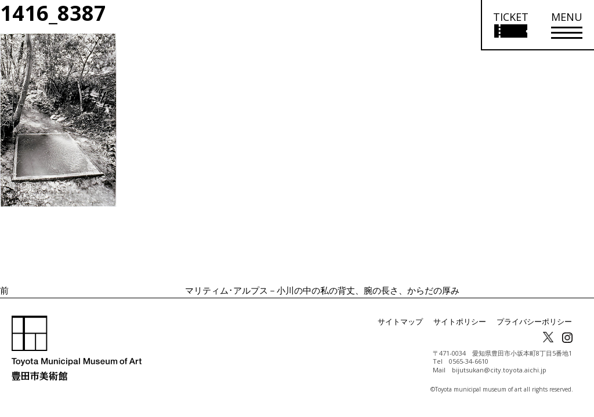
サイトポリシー (467, 322)
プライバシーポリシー (537, 322)
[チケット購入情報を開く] (510, 25)
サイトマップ (412, 322)
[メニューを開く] (566, 25)
